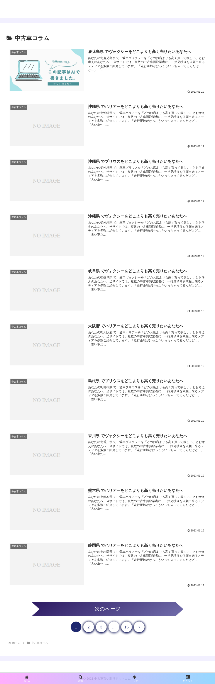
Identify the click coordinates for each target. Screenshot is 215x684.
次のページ (107, 608)
